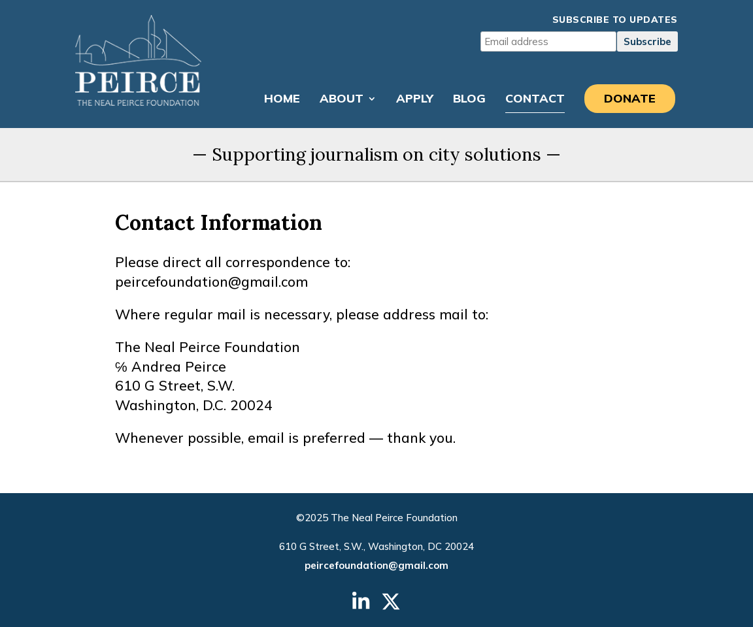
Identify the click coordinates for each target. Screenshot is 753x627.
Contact (535, 100)
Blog (469, 100)
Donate (630, 98)
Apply (414, 100)
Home (282, 100)
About (341, 100)
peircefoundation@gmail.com (376, 565)
